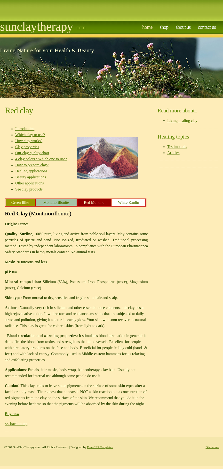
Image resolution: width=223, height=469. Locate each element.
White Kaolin (128, 202)
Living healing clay (182, 120)
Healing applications (31, 171)
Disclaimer (212, 447)
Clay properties (27, 147)
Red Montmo (94, 202)
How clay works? (28, 141)
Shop (164, 27)
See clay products (29, 189)
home (147, 27)
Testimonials (177, 147)
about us (183, 27)
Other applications (29, 183)
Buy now (12, 414)
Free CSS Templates (100, 447)
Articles (173, 153)
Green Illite (20, 202)
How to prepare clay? (31, 165)
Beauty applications (30, 177)
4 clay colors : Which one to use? (41, 159)
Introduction (24, 129)
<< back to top (16, 424)
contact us (207, 27)
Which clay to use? (30, 135)
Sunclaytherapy (36, 26)
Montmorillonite (56, 202)
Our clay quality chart (32, 153)
